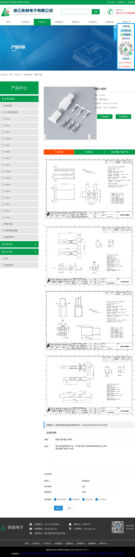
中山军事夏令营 (103, 554)
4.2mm (7, 191)
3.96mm (7, 184)
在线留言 (59, 22)
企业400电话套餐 (117, 554)
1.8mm (7, 152)
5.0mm (7, 204)
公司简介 (25, 22)
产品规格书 (123, 117)
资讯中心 (126, 22)
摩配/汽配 (38, 75)
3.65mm (7, 178)
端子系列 (8, 252)
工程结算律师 (78, 554)
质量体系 (110, 22)
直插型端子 (9, 265)
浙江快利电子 (25, 554)
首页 (8, 22)
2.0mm (7, 158)
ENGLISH (111, 2)
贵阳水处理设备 (90, 554)
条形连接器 (28, 75)
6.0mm (7, 211)
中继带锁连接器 (11, 230)
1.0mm (7, 132)
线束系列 (8, 244)
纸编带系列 (9, 237)
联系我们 (121, 2)
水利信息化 (49, 554)
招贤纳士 (76, 22)
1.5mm (7, 145)
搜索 (96, 12)
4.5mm (7, 198)
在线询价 (131, 2)
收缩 (115, 33)
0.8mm (7, 125)
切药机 (34, 554)
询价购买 (105, 117)
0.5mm (7, 119)
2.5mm (7, 165)
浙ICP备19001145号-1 (80, 550)
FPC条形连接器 (10, 112)
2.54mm (7, 171)
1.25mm (7, 138)
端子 (6, 259)
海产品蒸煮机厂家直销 (64, 554)
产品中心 (42, 22)
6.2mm (7, 217)
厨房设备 (41, 554)
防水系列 (8, 106)
